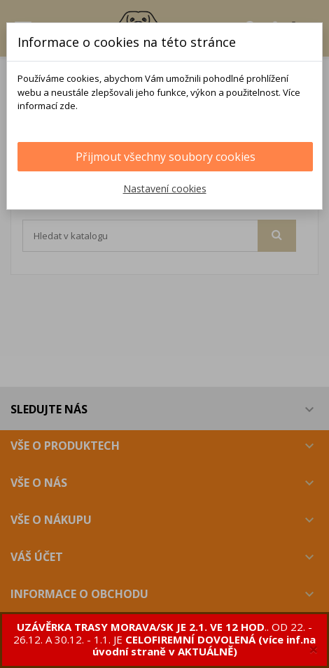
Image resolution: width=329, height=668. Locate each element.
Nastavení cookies (164, 188)
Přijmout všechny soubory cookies (165, 156)
